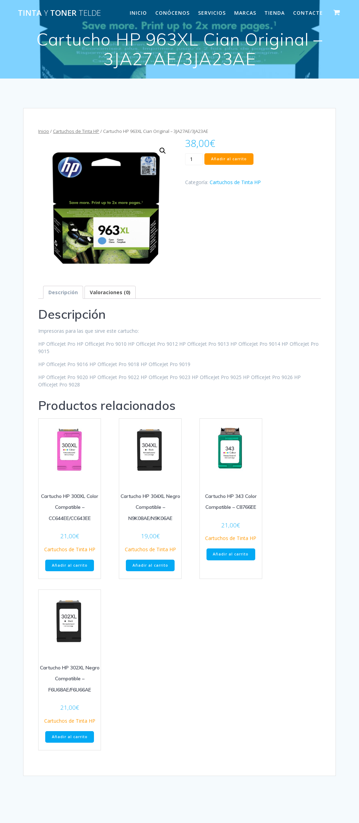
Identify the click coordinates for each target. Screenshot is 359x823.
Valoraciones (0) (110, 292)
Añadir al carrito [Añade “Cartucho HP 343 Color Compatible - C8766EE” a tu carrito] (231, 554)
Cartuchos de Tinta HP (76, 131)
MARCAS (245, 12)
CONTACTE (308, 12)
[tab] (63, 292)
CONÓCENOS (172, 12)
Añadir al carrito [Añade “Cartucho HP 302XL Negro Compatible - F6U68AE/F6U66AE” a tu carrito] (70, 736)
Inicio (43, 131)
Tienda (274, 12)
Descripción (63, 292)
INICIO (138, 12)
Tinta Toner (59, 13)
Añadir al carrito (229, 158)
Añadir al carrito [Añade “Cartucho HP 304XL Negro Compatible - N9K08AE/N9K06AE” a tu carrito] (150, 565)
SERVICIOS (212, 12)
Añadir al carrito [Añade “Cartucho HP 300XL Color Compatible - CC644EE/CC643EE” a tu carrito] (70, 565)
